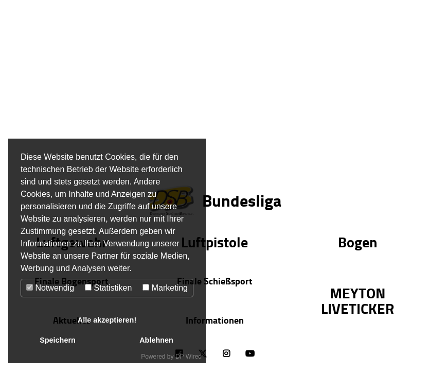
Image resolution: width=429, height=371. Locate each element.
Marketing (165, 287)
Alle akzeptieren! (107, 320)
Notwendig (50, 287)
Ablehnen (156, 340)
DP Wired (188, 356)
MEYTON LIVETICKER (357, 300)
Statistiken (108, 287)
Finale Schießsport (215, 281)
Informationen (215, 320)
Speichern (58, 340)
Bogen (357, 241)
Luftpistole (214, 241)
